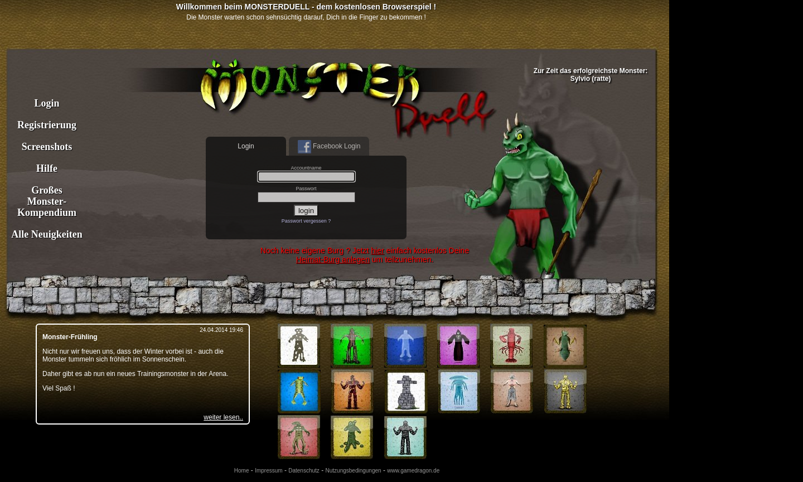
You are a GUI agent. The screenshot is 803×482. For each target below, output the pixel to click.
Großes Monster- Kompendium (46, 201)
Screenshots (47, 146)
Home (241, 470)
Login (46, 103)
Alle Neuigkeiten (47, 234)
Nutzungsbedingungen (353, 470)
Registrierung (46, 125)
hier (377, 250)
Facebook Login (329, 146)
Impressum (268, 470)
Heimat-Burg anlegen (333, 259)
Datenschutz (304, 470)
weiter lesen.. (223, 417)
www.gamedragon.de (413, 470)
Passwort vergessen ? (306, 221)
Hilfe (46, 168)
